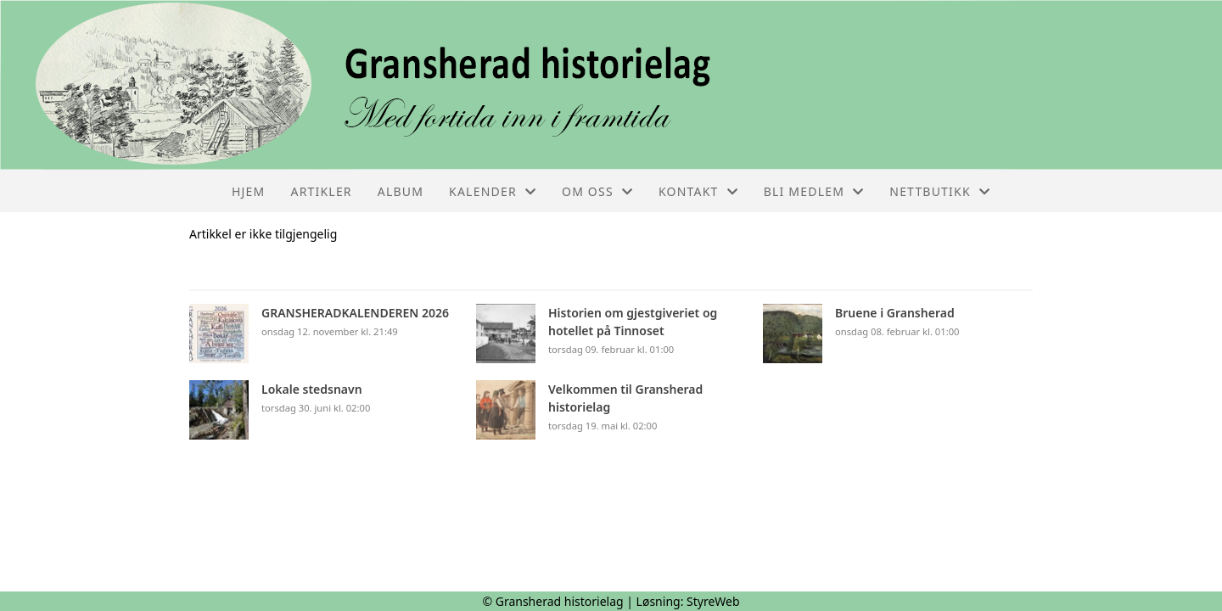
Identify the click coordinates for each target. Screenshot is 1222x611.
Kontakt (698, 191)
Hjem (248, 191)
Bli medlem (814, 191)
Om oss (597, 191)
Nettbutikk (939, 191)
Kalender (492, 191)
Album (400, 191)
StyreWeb (713, 601)
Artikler (321, 191)
